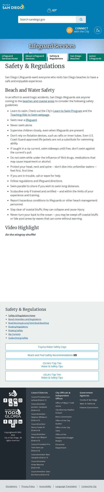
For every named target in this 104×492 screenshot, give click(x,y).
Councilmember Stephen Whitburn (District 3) (39, 417)
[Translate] (97, 30)
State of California (87, 403)
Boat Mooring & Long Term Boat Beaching (28, 322)
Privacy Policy (28, 485)
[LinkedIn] (15, 404)
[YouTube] (15, 400)
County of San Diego (88, 400)
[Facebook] (6, 400)
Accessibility (45, 485)
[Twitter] (10, 400)
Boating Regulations (18, 326)
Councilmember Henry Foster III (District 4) (38, 427)
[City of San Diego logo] (14, 6)
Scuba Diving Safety (18, 337)
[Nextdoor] (11, 404)
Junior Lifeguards (95, 57)
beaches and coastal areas (39, 101)
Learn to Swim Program (67, 111)
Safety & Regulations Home (21, 315)
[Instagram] (20, 400)
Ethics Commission (63, 416)
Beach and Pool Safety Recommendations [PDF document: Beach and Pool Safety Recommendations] (50, 355)
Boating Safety (15, 330)
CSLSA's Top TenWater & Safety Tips (52, 365)
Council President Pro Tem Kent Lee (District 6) (40, 447)
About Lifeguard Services (35, 57)
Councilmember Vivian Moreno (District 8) (38, 464)
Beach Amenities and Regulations (24, 319)
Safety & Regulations (56, 57)
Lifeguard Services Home (10, 57)
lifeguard (31, 120)
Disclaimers (12, 485)
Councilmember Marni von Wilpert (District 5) (39, 437)
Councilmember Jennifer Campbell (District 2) (39, 407)
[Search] (47, 19)
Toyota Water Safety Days (52, 346)
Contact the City (88, 485)
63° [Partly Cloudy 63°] (52, 10)
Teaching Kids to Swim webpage (29, 115)
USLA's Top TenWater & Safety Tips (52, 376)
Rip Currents (14, 334)
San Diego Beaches (75, 57)
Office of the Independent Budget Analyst (64, 437)
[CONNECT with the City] (79, 30)
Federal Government (89, 407)
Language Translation (66, 485)
